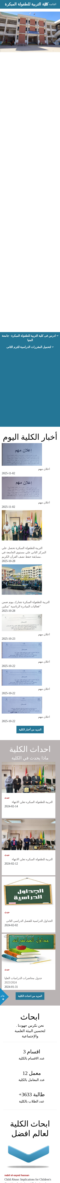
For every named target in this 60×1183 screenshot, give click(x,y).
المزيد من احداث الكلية (30, 996)
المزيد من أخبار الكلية (30, 729)
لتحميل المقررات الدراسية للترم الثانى (30, 347)
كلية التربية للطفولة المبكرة (26, 4)
